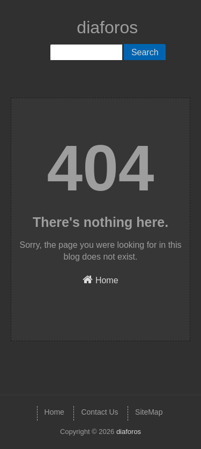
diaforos (107, 27)
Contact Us (99, 412)
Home (100, 279)
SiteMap (148, 412)
